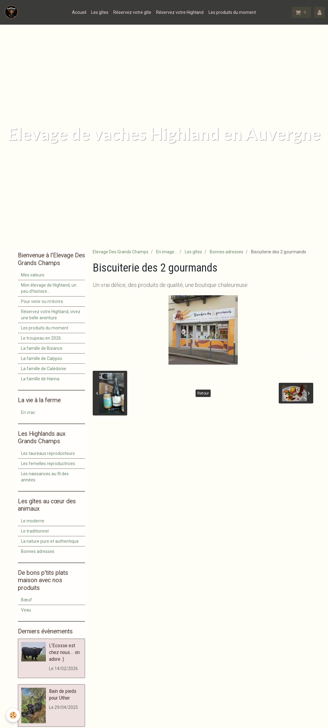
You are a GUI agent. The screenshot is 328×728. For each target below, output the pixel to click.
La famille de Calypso (41, 358)
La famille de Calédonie (43, 368)
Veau (26, 609)
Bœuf (26, 599)
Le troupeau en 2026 (41, 338)
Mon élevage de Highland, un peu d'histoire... (48, 288)
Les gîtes (99, 12)
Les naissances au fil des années (45, 476)
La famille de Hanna (40, 378)
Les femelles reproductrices (48, 463)
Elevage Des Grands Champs (120, 251)
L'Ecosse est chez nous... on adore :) (64, 652)
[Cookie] (13, 715)
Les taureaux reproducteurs (48, 453)
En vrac (28, 412)
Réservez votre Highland (180, 12)
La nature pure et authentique (50, 541)
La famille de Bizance (42, 348)
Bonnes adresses (226, 251)
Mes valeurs (32, 274)
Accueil (79, 12)
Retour (203, 393)
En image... (166, 251)
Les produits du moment (232, 12)
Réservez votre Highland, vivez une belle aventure (50, 314)
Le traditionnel (35, 531)
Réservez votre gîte (132, 12)
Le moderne (32, 520)
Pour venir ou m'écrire (42, 301)
